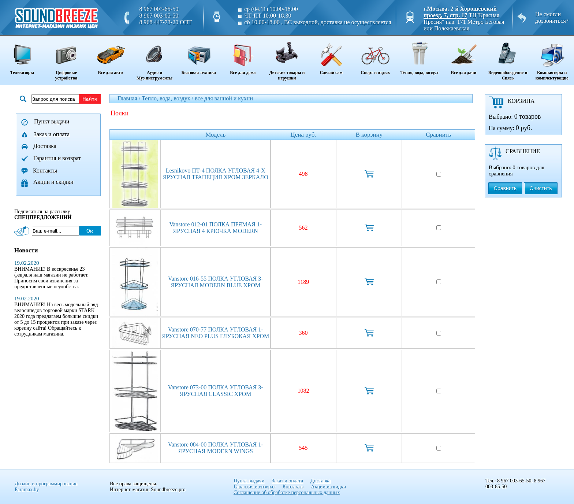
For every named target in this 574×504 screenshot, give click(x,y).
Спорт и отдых (375, 55)
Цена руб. (303, 134)
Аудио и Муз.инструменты (155, 58)
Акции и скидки (53, 182)
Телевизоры (22, 55)
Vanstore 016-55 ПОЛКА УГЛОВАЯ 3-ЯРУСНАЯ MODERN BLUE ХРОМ (215, 281)
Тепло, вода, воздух (419, 55)
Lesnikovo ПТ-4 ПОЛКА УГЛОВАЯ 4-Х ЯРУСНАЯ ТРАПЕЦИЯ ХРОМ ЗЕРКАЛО (215, 173)
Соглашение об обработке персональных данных (287, 492)
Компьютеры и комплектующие (552, 58)
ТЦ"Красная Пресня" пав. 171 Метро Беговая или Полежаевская (464, 22)
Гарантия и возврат (57, 158)
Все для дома (243, 55)
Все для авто (110, 55)
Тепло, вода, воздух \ (168, 98)
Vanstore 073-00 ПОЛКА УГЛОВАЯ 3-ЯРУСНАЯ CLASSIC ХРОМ (215, 390)
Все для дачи (463, 55)
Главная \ (130, 98)
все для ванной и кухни (224, 98)
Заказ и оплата (52, 134)
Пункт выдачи (51, 121)
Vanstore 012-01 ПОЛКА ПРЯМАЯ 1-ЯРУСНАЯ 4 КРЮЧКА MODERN (215, 227)
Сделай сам (331, 55)
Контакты (45, 170)
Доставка (44, 146)
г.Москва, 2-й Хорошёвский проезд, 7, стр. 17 (460, 11)
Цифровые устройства (66, 58)
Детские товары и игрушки (287, 58)
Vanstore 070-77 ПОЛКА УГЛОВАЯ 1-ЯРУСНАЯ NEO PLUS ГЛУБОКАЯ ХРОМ (215, 332)
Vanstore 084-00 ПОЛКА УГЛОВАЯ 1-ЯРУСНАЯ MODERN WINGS (215, 447)
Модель (215, 134)
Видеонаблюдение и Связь (508, 58)
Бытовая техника (198, 55)
